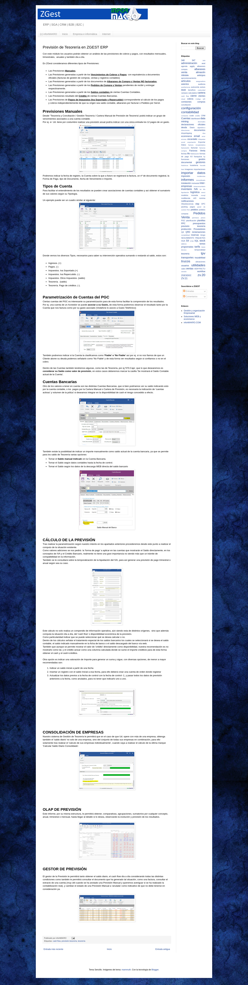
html (182, 169)
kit (201, 189)
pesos (203, 218)
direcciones (185, 130)
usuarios (185, 265)
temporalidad (200, 250)
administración (189, 63)
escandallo (192, 139)
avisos (202, 87)
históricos (184, 165)
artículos (185, 81)
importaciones (199, 169)
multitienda (185, 198)
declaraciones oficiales (193, 124)
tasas (203, 247)
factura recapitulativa (196, 145)
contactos (184, 116)
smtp (192, 241)
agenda (184, 66)
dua (204, 133)
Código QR (200, 99)
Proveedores (199, 229)
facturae (194, 148)
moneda (194, 195)
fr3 (191, 157)
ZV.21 (184, 278)
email (197, 136)
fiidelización (195, 154)
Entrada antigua (162, 949)
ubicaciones (200, 262)
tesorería (81, 941)
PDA (188, 210)
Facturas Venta (197, 150)
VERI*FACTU (199, 269)
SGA (183, 241)
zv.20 (201, 275)
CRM (203, 116)
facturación (185, 148)
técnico (183, 250)
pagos (192, 207)
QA (182, 232)
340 (183, 60)
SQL (196, 241)
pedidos (194, 209)
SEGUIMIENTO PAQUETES (193, 238)
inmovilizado (200, 180)
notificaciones (187, 201)
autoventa (195, 87)
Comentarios (190, 296)
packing (184, 207)
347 (193, 60)
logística (195, 192)
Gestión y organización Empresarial (194, 311)
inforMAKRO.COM (192, 322)
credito (197, 116)
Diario (192, 127)
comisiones (186, 102)
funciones (185, 159)
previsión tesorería (69, 941)
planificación (191, 221)
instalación (186, 183)
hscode (202, 165)
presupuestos (199, 223)
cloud (183, 99)
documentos (199, 130)
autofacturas (185, 87)
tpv (203, 253)
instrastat (195, 183)
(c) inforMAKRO (48, 34)
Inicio (65, 34)
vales (183, 269)
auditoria (201, 84)
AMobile (185, 75)
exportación (191, 142)
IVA (196, 189)
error (203, 136)
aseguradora (200, 81)
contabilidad (190, 112)
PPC (183, 223)
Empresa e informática (85, 34)
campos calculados (189, 93)
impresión (185, 176)
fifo (188, 153)
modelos (184, 195)
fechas (184, 154)
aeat (203, 63)
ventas (189, 268)
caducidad (201, 90)
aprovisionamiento (188, 78)
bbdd (183, 90)
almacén (200, 72)
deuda (184, 127)
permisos (195, 218)
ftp (204, 157)
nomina (202, 198)
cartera (201, 92)
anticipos (201, 75)
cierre (193, 95)
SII (187, 240)
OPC (203, 204)
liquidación (185, 192)
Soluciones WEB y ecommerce (192, 317)
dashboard (195, 118)
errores (183, 139)
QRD (188, 232)
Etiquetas (201, 139)
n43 (194, 198)
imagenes (189, 169)
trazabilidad (200, 257)
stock (202, 240)
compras (201, 102)
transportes (187, 257)
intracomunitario (199, 186)
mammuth (126, 969)
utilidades (198, 265)
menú (203, 192)
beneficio (191, 90)
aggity (192, 66)
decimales (201, 122)
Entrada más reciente (53, 949)
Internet (106, 34)
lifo (204, 189)
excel (183, 142)
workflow (201, 271)
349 (204, 60)
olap (197, 204)
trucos (185, 261)
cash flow (56, 941)
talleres (184, 244)
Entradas (188, 291)
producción (186, 229)
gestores (200, 162)
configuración (191, 108)
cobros (190, 99)
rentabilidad (185, 235)
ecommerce (186, 136)
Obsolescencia (187, 204)
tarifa (197, 246)
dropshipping (186, 133)
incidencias (201, 176)
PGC (183, 221)
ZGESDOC (186, 275)
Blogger (155, 969)
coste (191, 116)
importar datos (193, 173)
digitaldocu (201, 128)
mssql (203, 195)
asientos (185, 84)
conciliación (186, 105)
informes (187, 179)
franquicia (198, 157)
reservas (195, 235)
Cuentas (185, 118)
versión (184, 271)
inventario (186, 189)
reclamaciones (198, 232)
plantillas (201, 220)
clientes (201, 96)
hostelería (194, 165)
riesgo (202, 235)
